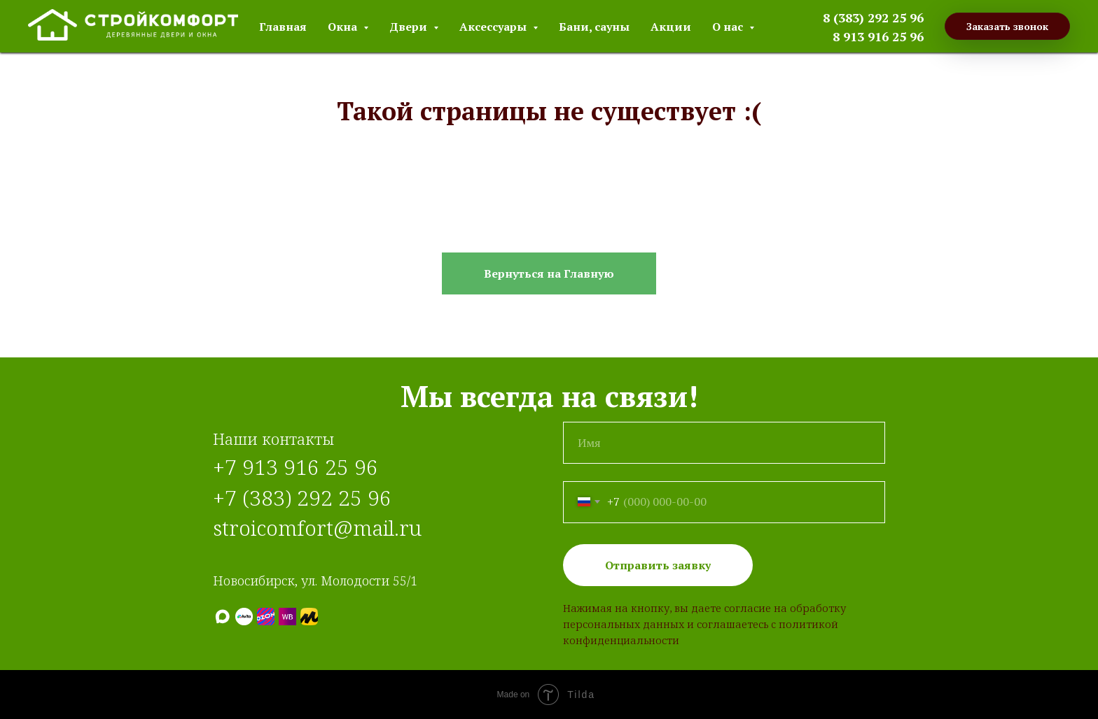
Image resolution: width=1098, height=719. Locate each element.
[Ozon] (265, 616)
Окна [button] (344, 26)
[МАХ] (222, 616)
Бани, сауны (594, 26)
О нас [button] (729, 26)
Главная (283, 26)
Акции (671, 26)
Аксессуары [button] (494, 26)
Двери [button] (409, 26)
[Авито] (244, 616)
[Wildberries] (287, 616)
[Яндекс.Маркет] (309, 616)
